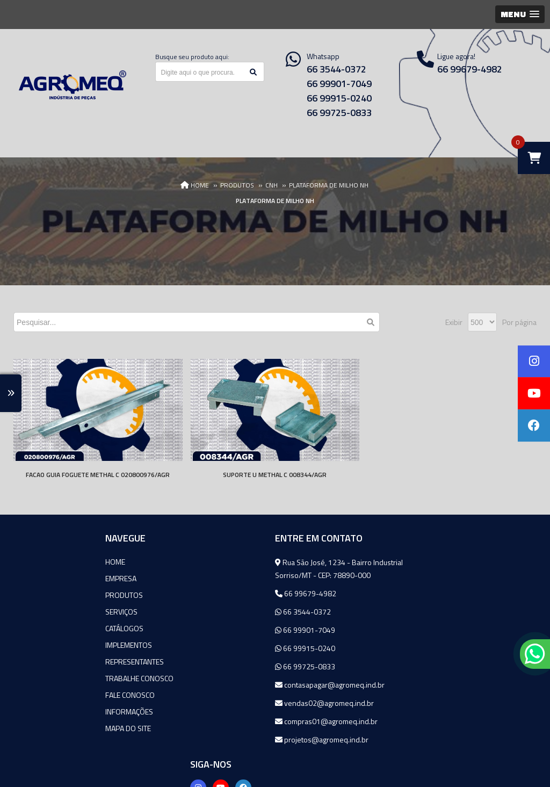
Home (31, 561)
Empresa (37, 578)
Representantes (50, 661)
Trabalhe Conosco (55, 678)
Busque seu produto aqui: (192, 57)
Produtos (40, 595)
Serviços (37, 611)
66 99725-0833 (339, 112)
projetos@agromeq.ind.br (237, 739)
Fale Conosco (46, 695)
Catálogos (40, 628)
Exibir (453, 322)
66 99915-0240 (339, 98)
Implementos (44, 645)
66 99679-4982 (221, 593)
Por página (519, 322)
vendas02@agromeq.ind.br (240, 703)
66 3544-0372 (336, 69)
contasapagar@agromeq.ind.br (245, 684)
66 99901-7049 (339, 83)
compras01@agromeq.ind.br (242, 721)
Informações (45, 711)
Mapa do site (44, 728)
